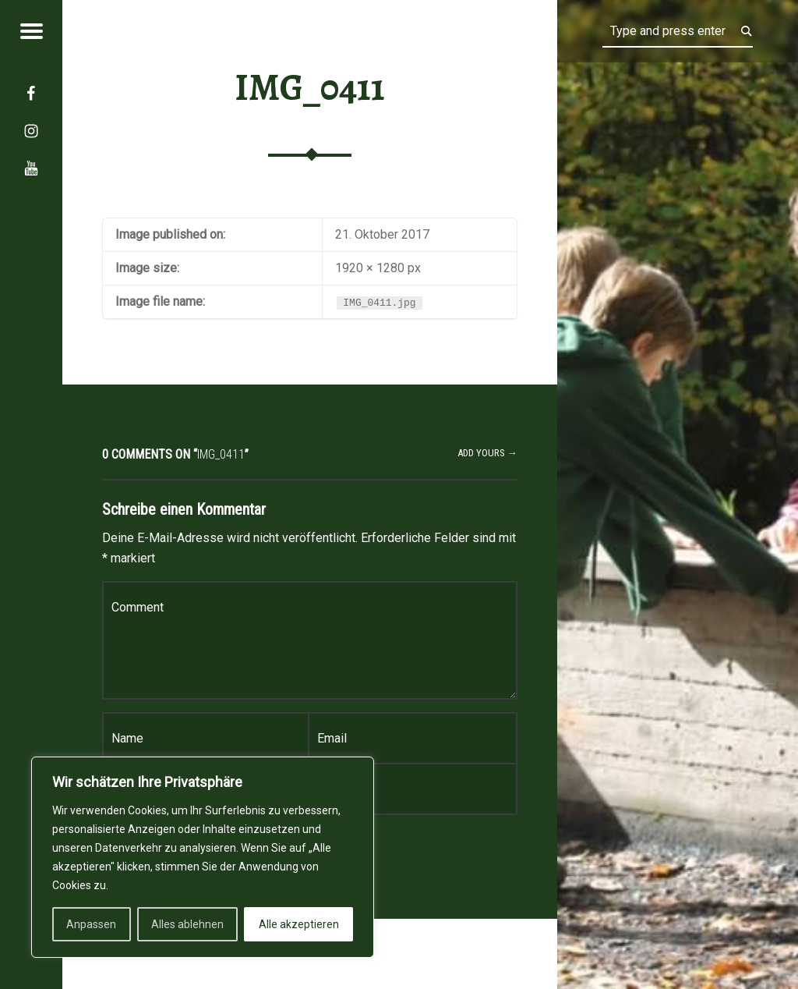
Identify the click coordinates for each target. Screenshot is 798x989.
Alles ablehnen (187, 924)
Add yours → (487, 453)
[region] (202, 857)
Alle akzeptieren (299, 924)
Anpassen (91, 924)
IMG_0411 (310, 87)
